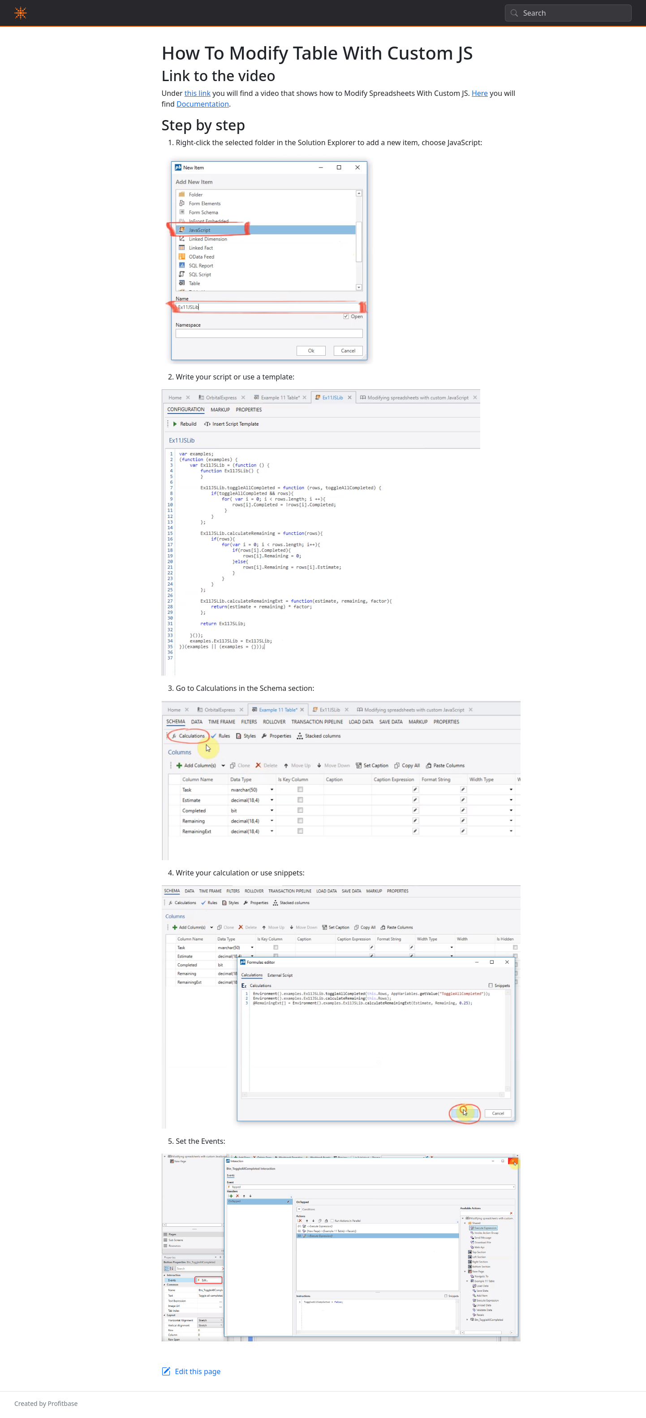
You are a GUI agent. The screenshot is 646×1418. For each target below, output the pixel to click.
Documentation (203, 104)
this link (198, 93)
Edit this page (198, 1371)
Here (480, 93)
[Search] (568, 13)
